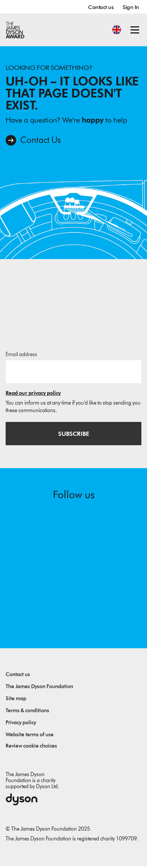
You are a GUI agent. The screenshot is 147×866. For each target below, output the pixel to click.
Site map (16, 698)
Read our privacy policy (33, 393)
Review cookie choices (31, 746)
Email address (21, 354)
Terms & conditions (27, 710)
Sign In (131, 7)
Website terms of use (30, 734)
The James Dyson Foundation (39, 686)
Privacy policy (21, 722)
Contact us (100, 7)
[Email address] (73, 371)
